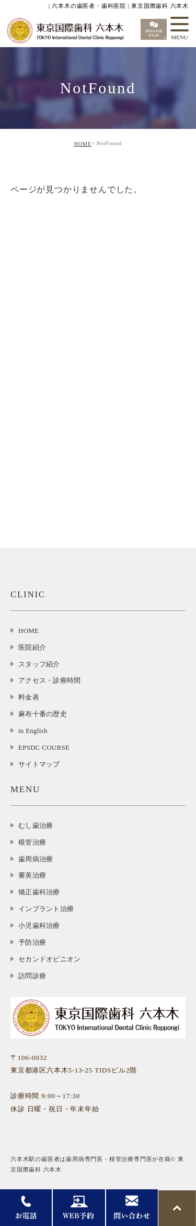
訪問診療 (32, 976)
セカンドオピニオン (49, 959)
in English (33, 731)
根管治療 (32, 842)
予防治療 (32, 942)
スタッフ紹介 (39, 664)
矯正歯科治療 (39, 892)
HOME (82, 144)
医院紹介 (32, 647)
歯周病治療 (35, 859)
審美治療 (32, 875)
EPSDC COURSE (44, 747)
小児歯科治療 (39, 925)
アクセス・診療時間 (49, 680)
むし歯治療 (35, 825)
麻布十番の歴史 (42, 714)
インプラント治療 (46, 909)
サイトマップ (39, 764)
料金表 (28, 697)
